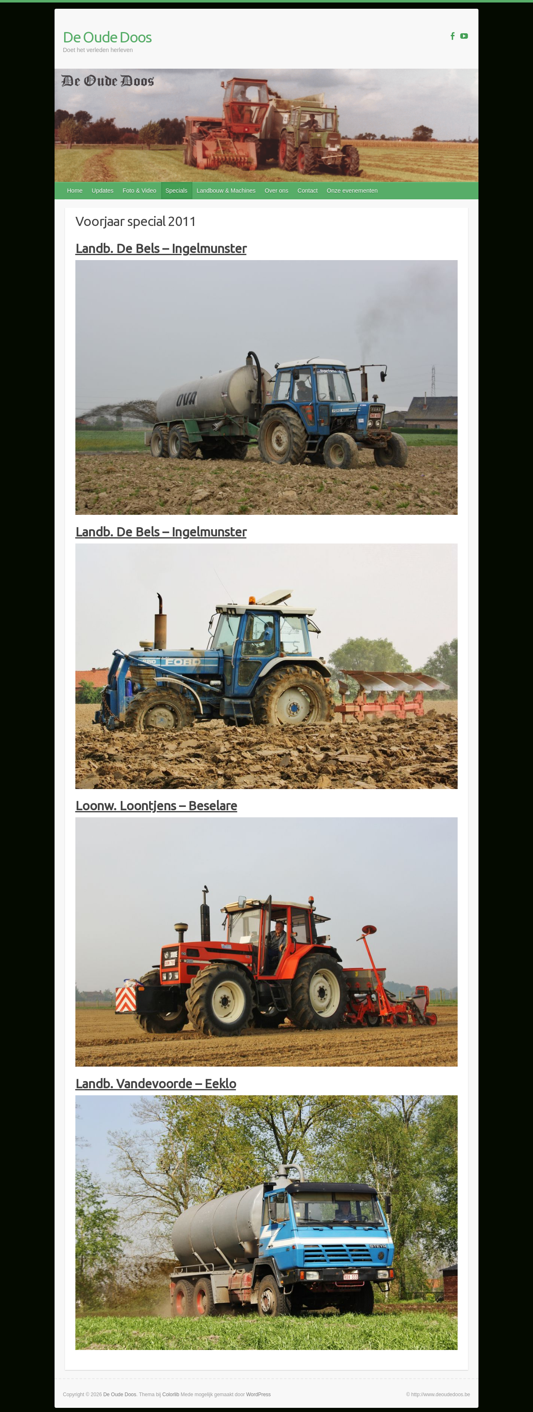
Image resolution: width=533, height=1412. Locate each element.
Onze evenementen (352, 190)
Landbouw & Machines (226, 190)
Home (74, 190)
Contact (308, 190)
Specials (176, 190)
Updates (102, 190)
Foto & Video (140, 190)
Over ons (277, 190)
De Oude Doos (107, 36)
